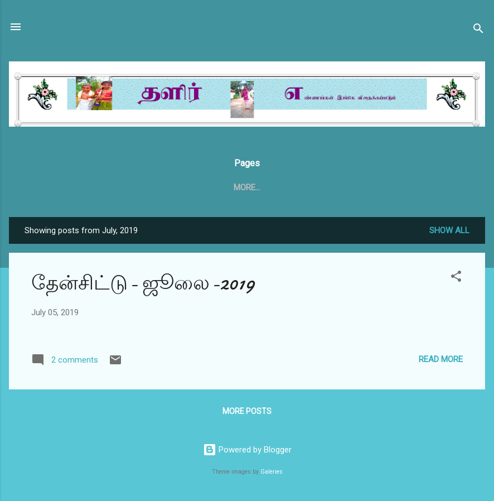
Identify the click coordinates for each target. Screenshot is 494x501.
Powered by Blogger (247, 450)
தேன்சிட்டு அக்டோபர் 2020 (317, 187)
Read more (441, 362)
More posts (247, 413)
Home (89, 187)
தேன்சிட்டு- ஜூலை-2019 (143, 285)
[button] (456, 280)
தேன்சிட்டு (140, 187)
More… (403, 187)
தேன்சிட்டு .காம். (212, 187)
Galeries (271, 471)
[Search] (478, 30)
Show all (449, 233)
